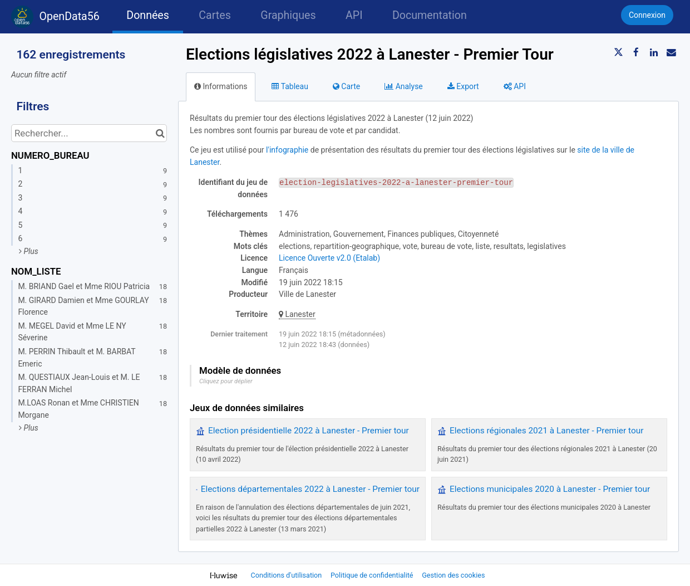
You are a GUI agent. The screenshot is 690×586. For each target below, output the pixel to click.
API (354, 15)
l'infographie (287, 149)
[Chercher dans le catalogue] (160, 133)
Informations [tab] (220, 86)
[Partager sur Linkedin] (654, 52)
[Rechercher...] (89, 133)
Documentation (429, 15)
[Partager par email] (671, 52)
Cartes (214, 15)
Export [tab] (463, 86)
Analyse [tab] (404, 86)
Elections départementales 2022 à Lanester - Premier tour (310, 489)
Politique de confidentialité (373, 575)
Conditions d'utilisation (287, 575)
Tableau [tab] (290, 86)
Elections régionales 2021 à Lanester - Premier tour (546, 431)
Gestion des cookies (453, 575)
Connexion (647, 15)
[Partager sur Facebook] (636, 52)
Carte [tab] (346, 86)
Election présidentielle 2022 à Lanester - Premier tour (308, 431)
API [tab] (515, 86)
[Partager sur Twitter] (619, 52)
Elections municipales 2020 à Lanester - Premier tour (550, 489)
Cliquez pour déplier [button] (226, 381)
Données (147, 15)
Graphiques (288, 15)
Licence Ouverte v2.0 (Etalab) (329, 257)
